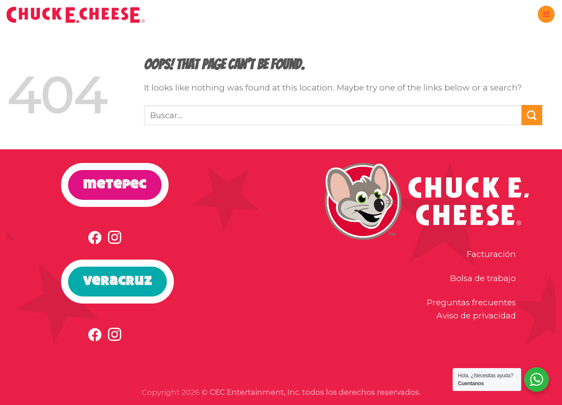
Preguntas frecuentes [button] (471, 302)
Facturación (491, 254)
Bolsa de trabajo (483, 278)
